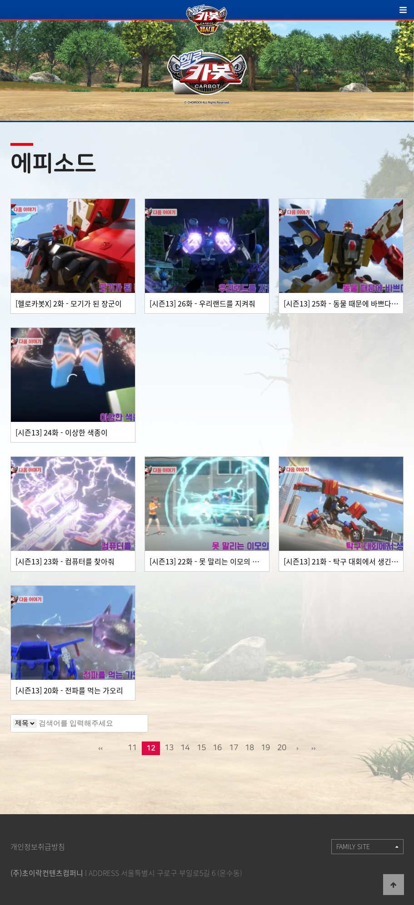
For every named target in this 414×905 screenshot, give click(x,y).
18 (249, 747)
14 (185, 747)
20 (281, 747)
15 (201, 747)
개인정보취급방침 (37, 846)
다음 (297, 748)
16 (217, 747)
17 (233, 747)
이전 (116, 748)
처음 (100, 748)
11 (132, 747)
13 (169, 747)
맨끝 (313, 748)
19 (265, 747)
